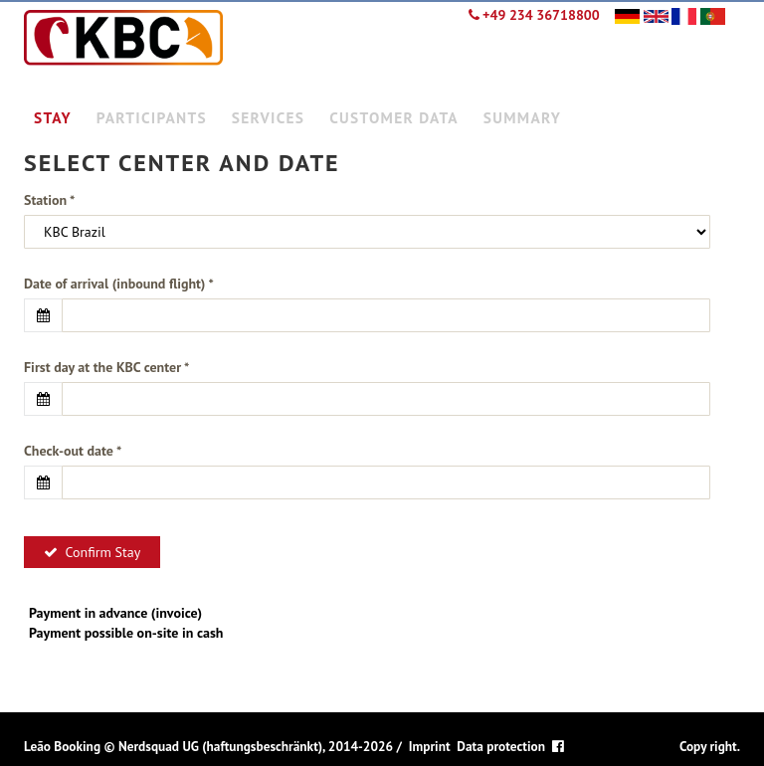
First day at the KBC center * (106, 367)
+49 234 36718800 (534, 15)
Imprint (430, 746)
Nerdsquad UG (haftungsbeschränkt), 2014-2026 (255, 746)
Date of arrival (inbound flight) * (119, 283)
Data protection (501, 746)
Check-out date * (72, 451)
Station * (49, 200)
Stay (53, 117)
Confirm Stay (92, 552)
